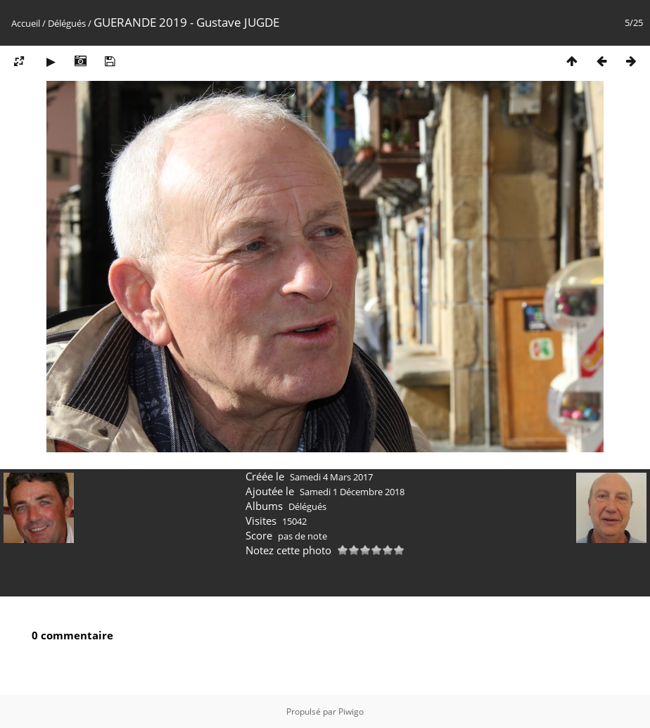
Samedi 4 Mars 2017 (331, 477)
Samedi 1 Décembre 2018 (352, 491)
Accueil (25, 23)
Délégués (67, 23)
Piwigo (351, 711)
